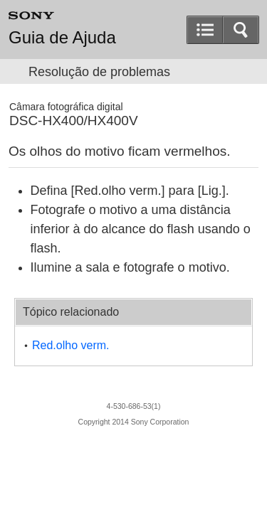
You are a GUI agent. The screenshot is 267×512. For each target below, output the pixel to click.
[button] (240, 29)
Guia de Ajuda (62, 37)
